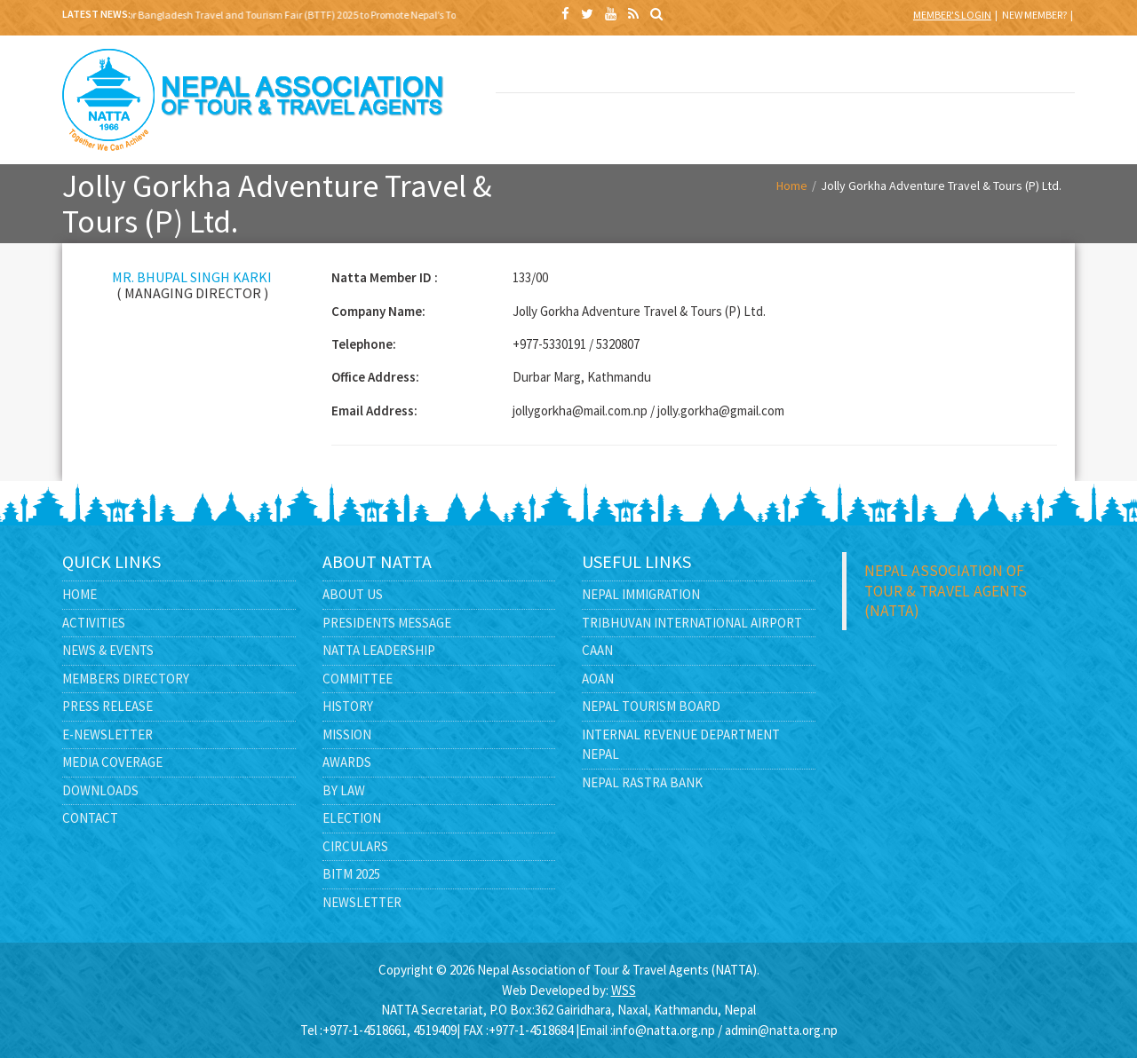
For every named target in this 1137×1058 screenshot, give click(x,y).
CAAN (597, 650)
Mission (346, 734)
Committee (357, 678)
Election (351, 817)
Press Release (107, 706)
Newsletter (362, 902)
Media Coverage (112, 762)
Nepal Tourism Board (651, 706)
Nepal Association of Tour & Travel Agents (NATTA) (945, 590)
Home (791, 185)
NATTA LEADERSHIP (784, 69)
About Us (352, 594)
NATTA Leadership (378, 650)
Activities (93, 622)
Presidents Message (386, 622)
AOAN (598, 678)
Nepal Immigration (641, 594)
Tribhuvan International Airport (692, 622)
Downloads (100, 790)
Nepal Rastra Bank (642, 782)
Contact (90, 817)
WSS (623, 990)
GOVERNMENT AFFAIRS (553, 130)
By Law (343, 790)
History (347, 706)
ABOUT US (669, 69)
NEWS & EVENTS (901, 69)
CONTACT (901, 120)
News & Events (108, 650)
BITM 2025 (553, 69)
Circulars (355, 846)
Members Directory (125, 678)
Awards (346, 762)
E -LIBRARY (785, 120)
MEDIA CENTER (669, 120)
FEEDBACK (1017, 120)
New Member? (1034, 14)
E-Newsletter (107, 734)
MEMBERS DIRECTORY (1017, 69)
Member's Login (952, 14)
